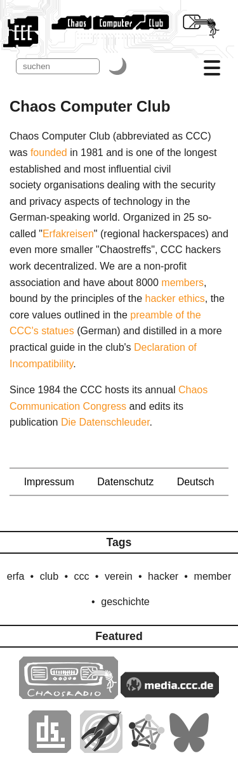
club (49, 576)
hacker (163, 576)
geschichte (125, 601)
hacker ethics (174, 298)
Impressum (49, 481)
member (213, 576)
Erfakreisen (68, 233)
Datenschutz (125, 481)
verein (119, 576)
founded (48, 152)
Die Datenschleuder (105, 422)
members (182, 282)
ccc (81, 576)
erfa (16, 576)
